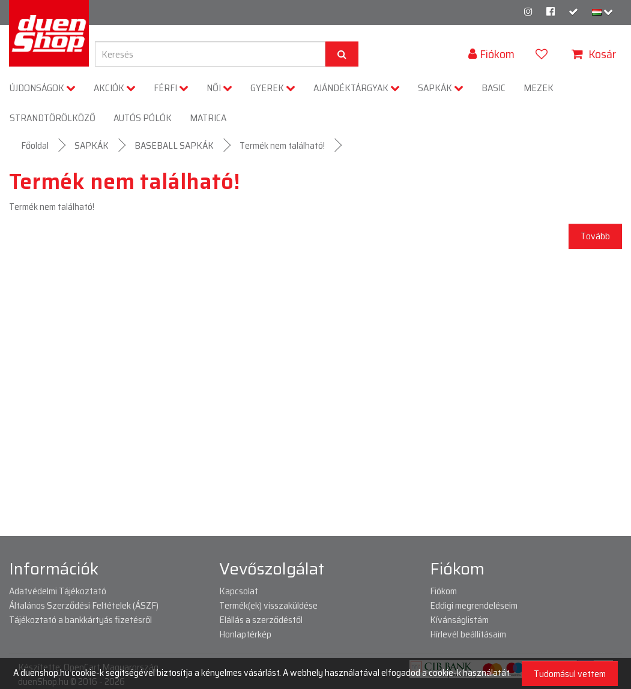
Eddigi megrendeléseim (474, 605)
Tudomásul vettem (570, 673)
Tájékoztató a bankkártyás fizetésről (80, 619)
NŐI (219, 87)
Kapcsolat (238, 590)
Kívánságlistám (459, 619)
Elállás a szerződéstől (261, 619)
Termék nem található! (282, 145)
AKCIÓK (115, 87)
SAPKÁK (440, 87)
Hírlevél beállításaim (468, 634)
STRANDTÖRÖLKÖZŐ (52, 117)
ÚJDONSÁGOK (43, 87)
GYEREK (272, 87)
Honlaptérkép (245, 634)
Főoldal (35, 145)
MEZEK (539, 87)
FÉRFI (171, 87)
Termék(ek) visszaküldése (268, 605)
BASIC (494, 87)
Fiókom (443, 590)
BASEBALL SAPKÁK (174, 145)
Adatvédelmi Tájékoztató (57, 590)
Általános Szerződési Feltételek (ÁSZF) (84, 605)
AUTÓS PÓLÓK (142, 117)
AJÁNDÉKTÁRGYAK (356, 87)
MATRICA (208, 117)
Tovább (595, 235)
